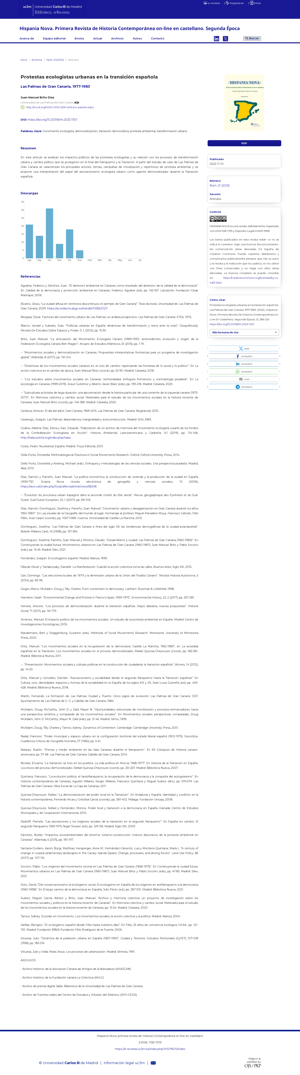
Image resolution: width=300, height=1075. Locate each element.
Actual (97, 38)
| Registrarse (234, 3)
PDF (244, 143)
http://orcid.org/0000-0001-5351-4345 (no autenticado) (60, 107)
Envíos (79, 38)
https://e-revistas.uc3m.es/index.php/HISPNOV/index (150, 1049)
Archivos (117, 38)
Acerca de (27, 38)
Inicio (24, 59)
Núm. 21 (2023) (55, 59)
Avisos (137, 38)
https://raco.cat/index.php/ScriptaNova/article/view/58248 (59, 486)
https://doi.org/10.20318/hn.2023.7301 (52, 119)
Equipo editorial (54, 38)
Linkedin (216, 38)
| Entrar (254, 3)
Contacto (157, 38)
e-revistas (211, 3)
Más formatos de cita (225, 332)
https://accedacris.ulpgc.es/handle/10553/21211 (77, 308)
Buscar (252, 38)
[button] (244, 348)
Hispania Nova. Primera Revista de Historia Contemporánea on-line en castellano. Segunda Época (130, 28)
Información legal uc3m (124, 1063)
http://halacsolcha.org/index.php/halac (46, 437)
